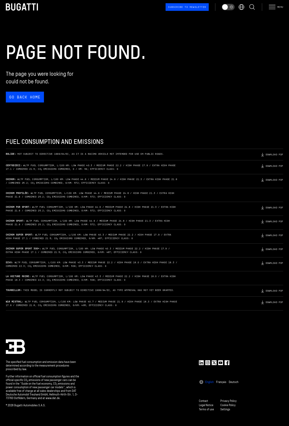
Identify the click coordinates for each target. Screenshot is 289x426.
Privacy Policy (228, 401)
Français (221, 382)
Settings (225, 409)
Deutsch (233, 382)
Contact (203, 401)
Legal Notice (206, 405)
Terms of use (206, 409)
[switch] (228, 7)
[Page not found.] (144, 72)
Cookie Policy (228, 405)
